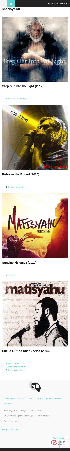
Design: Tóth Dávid (10, 429)
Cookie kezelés (10, 421)
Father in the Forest (16, 370)
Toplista (47, 398)
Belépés (51, 3)
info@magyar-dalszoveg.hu (22, 416)
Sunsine (11, 275)
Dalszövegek (9, 398)
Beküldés (8, 404)
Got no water (13, 363)
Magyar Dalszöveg (3, 3)
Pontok (21, 398)
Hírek (30, 398)
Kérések (57, 398)
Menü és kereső (11, 3)
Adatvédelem (43, 416)
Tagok (38, 398)
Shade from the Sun (17, 187)
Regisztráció (62, 3)
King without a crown (17, 367)
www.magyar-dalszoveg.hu (15, 410)
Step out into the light (17, 99)
